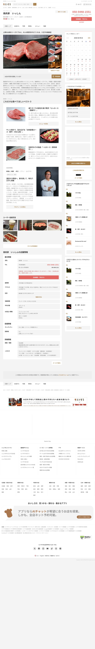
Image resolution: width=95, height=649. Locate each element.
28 (71, 65)
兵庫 (54, 486)
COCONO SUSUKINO (64, 459)
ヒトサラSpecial (25, 451)
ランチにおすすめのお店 (46, 462)
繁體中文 (52, 555)
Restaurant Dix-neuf (80, 241)
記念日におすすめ (73, 108)
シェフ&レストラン (7, 447)
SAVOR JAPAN (81, 451)
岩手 (11, 486)
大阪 (50, 486)
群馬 (18, 492)
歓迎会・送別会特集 (45, 459)
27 (67, 65)
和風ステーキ (63, 390)
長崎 (89, 486)
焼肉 (4, 16)
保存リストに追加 (62, 11)
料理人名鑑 (4, 451)
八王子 (15, 390)
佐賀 (86, 486)
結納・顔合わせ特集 (45, 464)
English (42, 555)
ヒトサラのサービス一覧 (86, 1)
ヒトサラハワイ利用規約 (44, 531)
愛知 (42, 489)
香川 (70, 486)
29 (74, 65)
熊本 (82, 489)
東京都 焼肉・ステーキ (16, 7)
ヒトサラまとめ (24, 462)
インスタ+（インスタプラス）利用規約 (29, 531)
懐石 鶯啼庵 (78, 205)
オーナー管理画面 (62, 527)
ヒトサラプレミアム (7, 456)
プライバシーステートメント (42, 533)
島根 (74, 489)
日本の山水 (80, 462)
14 (78, 73)
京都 (58, 486)
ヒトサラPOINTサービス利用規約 (57, 531)
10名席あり (45, 353)
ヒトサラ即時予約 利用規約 (81, 527)
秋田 (6, 489)
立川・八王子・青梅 (8, 390)
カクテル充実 (35, 351)
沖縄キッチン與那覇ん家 (81, 217)
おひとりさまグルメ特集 (46, 467)
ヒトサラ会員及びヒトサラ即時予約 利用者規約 (12, 529)
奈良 (50, 489)
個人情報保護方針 (18, 533)
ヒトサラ (5, 7)
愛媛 (74, 486)
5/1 (82, 65)
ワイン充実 (21, 353)
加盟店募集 (43, 527)
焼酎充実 (42, 351)
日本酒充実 (49, 351)
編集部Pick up (25, 447)
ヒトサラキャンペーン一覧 (27, 467)
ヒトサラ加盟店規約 (27, 529)
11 (67, 73)
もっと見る (78, 122)
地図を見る (39, 297)
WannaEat (80, 459)
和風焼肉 (56, 390)
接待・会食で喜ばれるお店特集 (47, 456)
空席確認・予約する (81, 19)
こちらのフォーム (63, 375)
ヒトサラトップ (8, 527)
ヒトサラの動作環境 (23, 527)
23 (78, 60)
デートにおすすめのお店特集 (47, 453)
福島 (3, 492)
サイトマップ (31, 527)
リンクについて (50, 527)
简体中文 (47, 555)
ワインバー (10, 16)
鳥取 (70, 489)
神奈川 (23, 486)
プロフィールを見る (19, 207)
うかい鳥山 (78, 192)
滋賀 (59, 489)
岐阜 (34, 489)
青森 (8, 486)
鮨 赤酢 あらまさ (80, 229)
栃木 (26, 489)
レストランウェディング (84, 456)
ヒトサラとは (15, 527)
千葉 (27, 486)
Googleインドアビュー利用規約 (67, 529)
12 (71, 73)
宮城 (3, 489)
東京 (18, 486)
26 (90, 60)
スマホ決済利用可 (51, 355)
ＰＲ (60, 447)
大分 (86, 489)
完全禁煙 (36, 355)
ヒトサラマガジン (25, 453)
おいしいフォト (81, 453)
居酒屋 (6, 16)
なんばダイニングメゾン (65, 451)
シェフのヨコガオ (6, 459)
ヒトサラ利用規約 (71, 527)
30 (78, 65)
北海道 (3, 486)
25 (86, 60)
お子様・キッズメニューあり (26, 355)
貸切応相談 (43, 355)
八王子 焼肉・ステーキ (42, 7)
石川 (42, 492)
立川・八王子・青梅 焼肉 (44, 390)
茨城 (22, 489)
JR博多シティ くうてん (64, 453)
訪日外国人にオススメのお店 (28, 464)
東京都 (9, 7)
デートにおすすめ (73, 116)
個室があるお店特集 (45, 470)
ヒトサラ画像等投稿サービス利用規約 (73, 531)
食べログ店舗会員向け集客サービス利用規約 (11, 531)
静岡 (38, 489)
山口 (74, 492)
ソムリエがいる (29, 353)
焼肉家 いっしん (12, 13)
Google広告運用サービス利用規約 (51, 529)
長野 (42, 486)
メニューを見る (43, 124)
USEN (3, 527)
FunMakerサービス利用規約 (8, 533)
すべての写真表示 (32, 246)
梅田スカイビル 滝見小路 (65, 456)
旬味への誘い (24, 459)
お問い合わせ (37, 527)
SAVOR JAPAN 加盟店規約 (37, 529)
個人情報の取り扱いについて (29, 533)
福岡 (82, 486)
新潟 (34, 486)
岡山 (66, 492)
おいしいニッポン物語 (26, 456)
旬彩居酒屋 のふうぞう (81, 317)
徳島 (66, 486)
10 (90, 69)
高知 (66, 489)
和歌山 (54, 489)
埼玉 (18, 489)
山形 (10, 489)
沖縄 (87, 492)
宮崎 (89, 489)
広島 (70, 492)
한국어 (57, 555)
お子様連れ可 (38, 353)
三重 (34, 492)
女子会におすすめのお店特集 (47, 451)
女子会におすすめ (73, 112)
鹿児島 (82, 492)
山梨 (38, 486)
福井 (34, 495)
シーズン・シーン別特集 (46, 447)
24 (82, 60)
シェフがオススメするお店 (8, 453)
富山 (38, 492)
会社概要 (56, 527)
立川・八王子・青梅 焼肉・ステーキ (29, 7)
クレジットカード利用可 (25, 351)
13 (74, 73)
